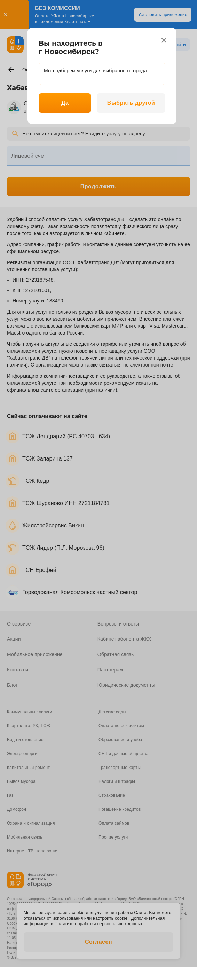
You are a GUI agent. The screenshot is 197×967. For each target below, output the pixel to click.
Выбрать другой (131, 103)
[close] (164, 40)
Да (65, 103)
